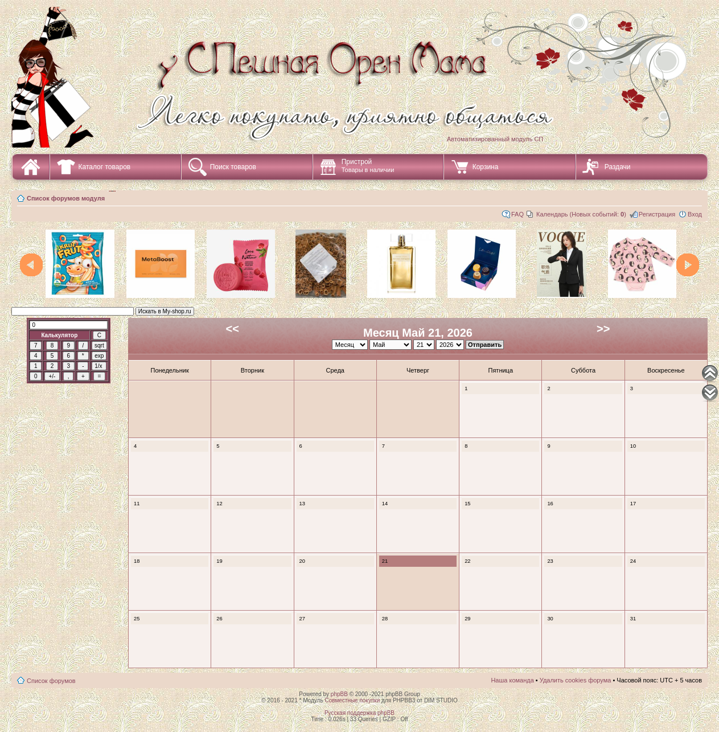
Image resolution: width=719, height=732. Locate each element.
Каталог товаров (105, 167)
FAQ (517, 214)
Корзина (486, 167)
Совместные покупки (352, 700)
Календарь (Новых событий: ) (581, 214)
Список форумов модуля (66, 198)
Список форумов (51, 680)
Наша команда (512, 680)
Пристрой (368, 165)
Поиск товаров (233, 167)
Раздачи (618, 167)
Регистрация (657, 214)
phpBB (339, 694)
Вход (695, 214)
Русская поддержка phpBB (359, 713)
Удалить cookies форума (575, 680)
